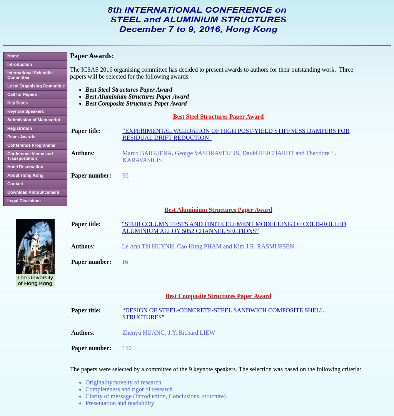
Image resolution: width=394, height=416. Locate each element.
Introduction (19, 64)
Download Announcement (33, 192)
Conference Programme (31, 145)
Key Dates (17, 103)
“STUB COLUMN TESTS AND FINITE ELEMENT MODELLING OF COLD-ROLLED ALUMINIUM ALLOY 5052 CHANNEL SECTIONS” (234, 227)
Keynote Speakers (25, 111)
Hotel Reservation (25, 166)
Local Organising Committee (36, 86)
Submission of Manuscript (33, 119)
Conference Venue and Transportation (30, 156)
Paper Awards (21, 136)
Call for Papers (22, 94)
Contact (15, 183)
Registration (19, 128)
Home (13, 56)
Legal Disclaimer (24, 200)
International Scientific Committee (30, 75)
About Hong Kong (25, 175)
